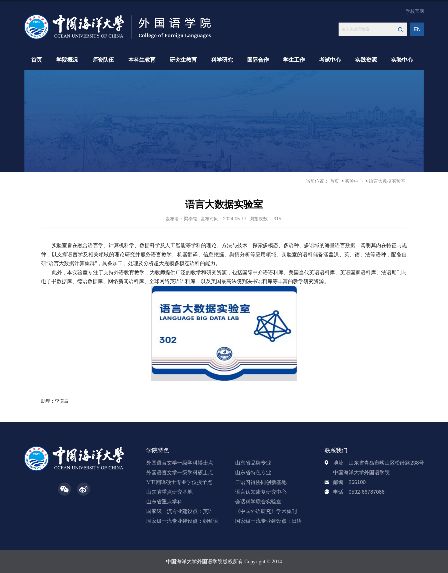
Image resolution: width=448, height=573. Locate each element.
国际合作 (258, 60)
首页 (36, 60)
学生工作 (294, 60)
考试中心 (330, 60)
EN (417, 29)
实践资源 (366, 60)
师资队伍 (103, 60)
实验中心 (402, 60)
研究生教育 (183, 60)
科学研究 (222, 60)
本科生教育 (141, 60)
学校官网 (415, 11)
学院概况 (67, 60)
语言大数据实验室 (387, 181)
